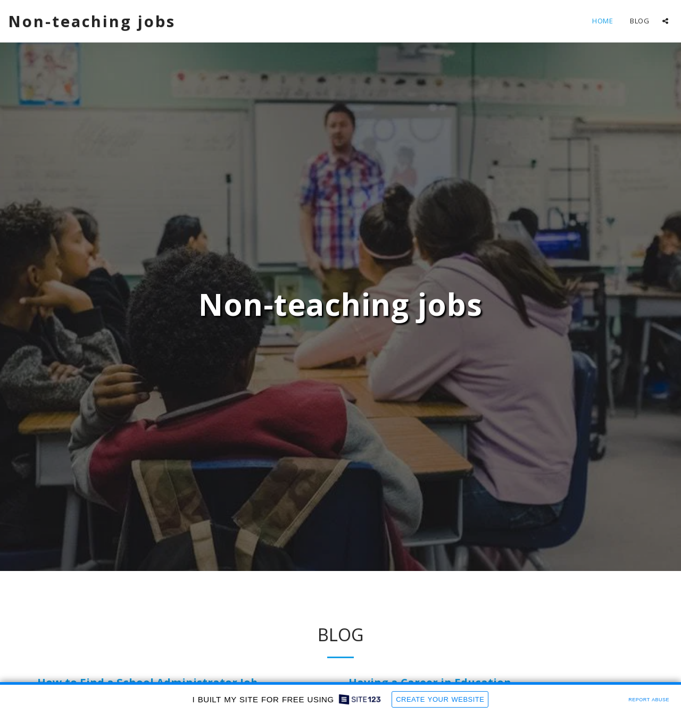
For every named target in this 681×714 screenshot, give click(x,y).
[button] (665, 21)
